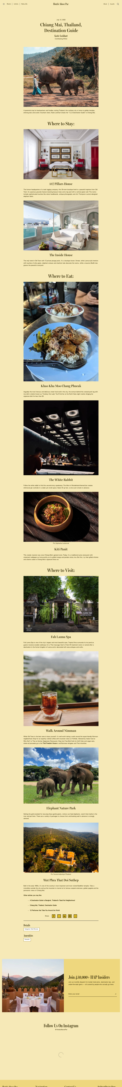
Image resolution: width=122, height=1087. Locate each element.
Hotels (9, 4)
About (105, 4)
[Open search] (118, 4)
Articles (16, 4)
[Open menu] (3, 4)
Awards (112, 4)
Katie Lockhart (61, 36)
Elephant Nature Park (61, 808)
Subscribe (24, 4)
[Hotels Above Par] (61, 4)
